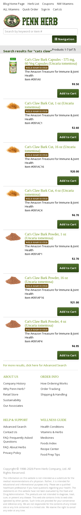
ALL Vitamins (11, 9)
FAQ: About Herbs (14, 447)
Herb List (33, 3)
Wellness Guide (54, 420)
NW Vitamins (65, 3)
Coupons (48, 3)
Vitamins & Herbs (52, 432)
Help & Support (15, 420)
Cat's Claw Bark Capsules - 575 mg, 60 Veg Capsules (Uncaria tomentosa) (51, 61)
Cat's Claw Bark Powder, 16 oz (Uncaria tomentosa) (46, 280)
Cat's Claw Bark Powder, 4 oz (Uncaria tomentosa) (45, 323)
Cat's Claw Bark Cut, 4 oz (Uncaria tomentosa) (49, 192)
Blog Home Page (14, 3)
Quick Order (30, 9)
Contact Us (10, 432)
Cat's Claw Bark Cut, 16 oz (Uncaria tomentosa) (50, 149)
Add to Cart (68, 93)
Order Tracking (50, 389)
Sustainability (12, 400)
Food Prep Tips (50, 454)
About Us (10, 376)
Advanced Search (14, 427)
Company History (14, 383)
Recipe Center (50, 449)
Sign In (45, 9)
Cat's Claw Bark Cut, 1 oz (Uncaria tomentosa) (49, 105)
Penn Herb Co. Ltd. (31, 21)
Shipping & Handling (54, 394)
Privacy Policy (12, 453)
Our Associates (13, 406)
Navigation (64, 39)
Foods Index (49, 443)
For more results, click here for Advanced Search (35, 365)
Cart (57, 9)
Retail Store (10, 394)
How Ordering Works (54, 383)
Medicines (47, 438)
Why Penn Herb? (14, 389)
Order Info (50, 376)
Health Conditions (52, 427)
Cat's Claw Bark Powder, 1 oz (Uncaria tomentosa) (45, 236)
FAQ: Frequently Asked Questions (18, 439)
